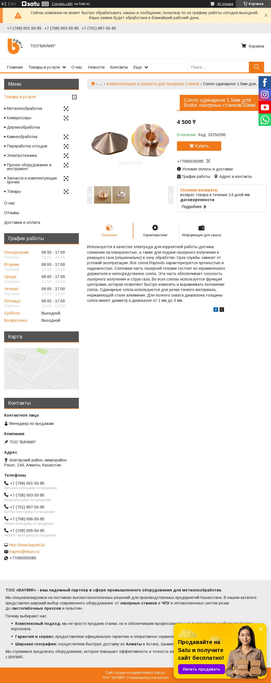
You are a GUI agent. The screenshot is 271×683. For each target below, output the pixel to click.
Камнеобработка (22, 136)
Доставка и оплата (22, 222)
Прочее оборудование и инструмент (29, 167)
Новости (96, 67)
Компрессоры (19, 118)
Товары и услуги (44, 67)
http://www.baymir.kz (27, 545)
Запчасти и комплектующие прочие (32, 180)
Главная (15, 67)
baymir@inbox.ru (24, 551)
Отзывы (11, 212)
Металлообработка (24, 108)
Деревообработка (23, 127)
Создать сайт (62, 4)
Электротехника (22, 155)
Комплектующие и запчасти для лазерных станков (152, 84)
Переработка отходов (27, 146)
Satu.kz (159, 673)
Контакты (119, 67)
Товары (14, 191)
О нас (76, 67)
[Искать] (256, 67)
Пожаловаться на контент (148, 678)
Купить (202, 146)
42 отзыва (225, 4)
